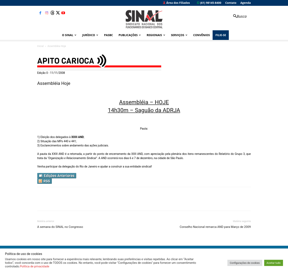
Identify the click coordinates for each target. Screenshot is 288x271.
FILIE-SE (220, 35)
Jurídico (90, 35)
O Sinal (69, 35)
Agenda (245, 3)
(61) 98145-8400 (209, 3)
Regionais (156, 35)
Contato (230, 3)
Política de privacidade (34, 266)
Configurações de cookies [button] (245, 262)
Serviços (179, 35)
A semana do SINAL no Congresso (60, 227)
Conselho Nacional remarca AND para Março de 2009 (215, 227)
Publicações (130, 35)
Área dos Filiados (176, 3)
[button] (238, 16)
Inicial (40, 46)
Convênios (201, 35)
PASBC (108, 35)
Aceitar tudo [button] (274, 262)
